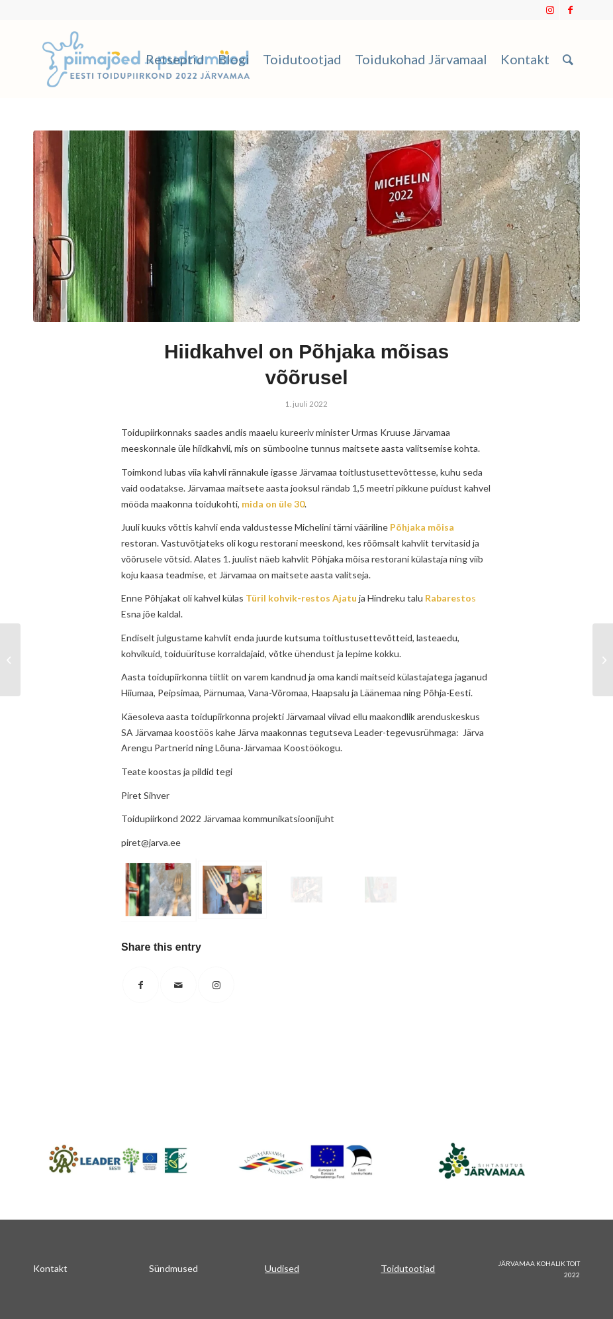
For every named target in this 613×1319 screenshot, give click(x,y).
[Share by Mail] (178, 985)
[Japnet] (118, 1160)
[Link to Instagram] (549, 10)
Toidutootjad (408, 1268)
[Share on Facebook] (140, 985)
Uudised (282, 1268)
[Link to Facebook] (570, 10)
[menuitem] (175, 59)
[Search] (568, 59)
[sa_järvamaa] (495, 1160)
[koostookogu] (306, 1161)
